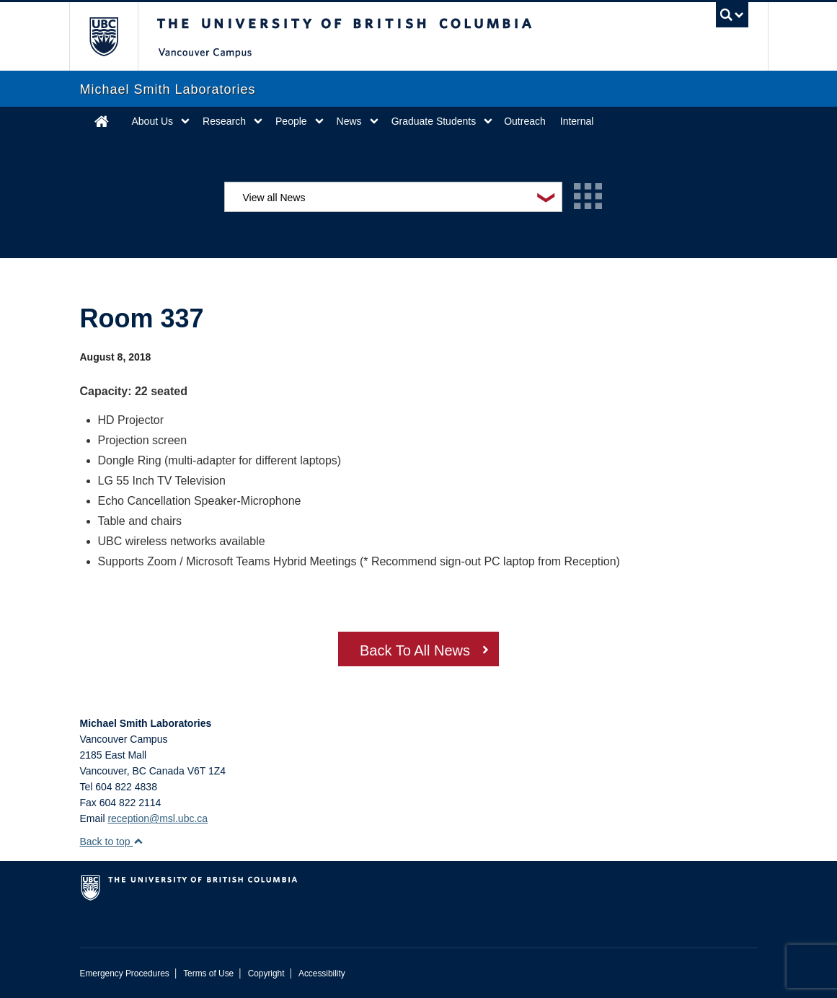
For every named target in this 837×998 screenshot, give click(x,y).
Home (101, 121)
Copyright (266, 973)
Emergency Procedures (124, 973)
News (349, 121)
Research (224, 121)
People (291, 121)
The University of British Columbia (114, 36)
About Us (153, 121)
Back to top (112, 841)
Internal (577, 121)
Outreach (525, 121)
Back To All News (415, 650)
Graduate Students (434, 121)
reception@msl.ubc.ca (157, 818)
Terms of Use (208, 973)
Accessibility (321, 973)
